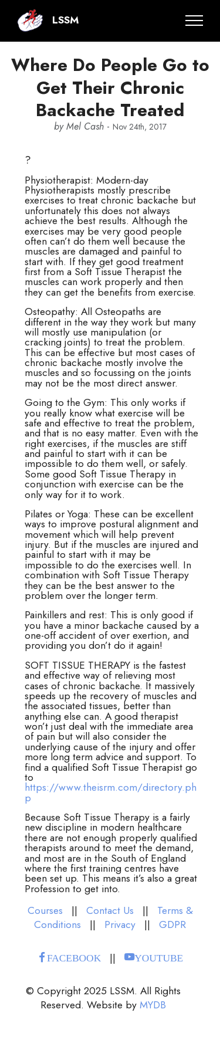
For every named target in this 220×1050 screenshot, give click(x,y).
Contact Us (110, 910)
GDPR (172, 924)
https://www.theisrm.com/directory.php (111, 792)
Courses (45, 910)
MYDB (153, 1004)
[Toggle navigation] (194, 20)
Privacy (120, 924)
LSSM (65, 20)
